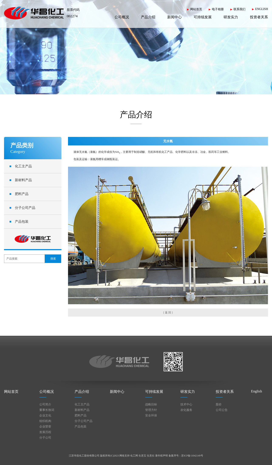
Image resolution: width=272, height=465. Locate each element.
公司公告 (222, 410)
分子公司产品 (22, 208)
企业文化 (45, 415)
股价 (219, 404)
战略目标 (151, 404)
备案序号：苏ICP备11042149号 (186, 455)
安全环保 (151, 415)
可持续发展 (203, 17)
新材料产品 (20, 180)
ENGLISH (261, 9)
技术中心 (186, 404)
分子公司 (45, 437)
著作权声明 (161, 455)
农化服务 (186, 410)
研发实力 (231, 17)
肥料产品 (18, 194)
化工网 (134, 455)
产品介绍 (148, 17)
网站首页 (196, 9)
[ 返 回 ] (168, 312)
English (256, 391)
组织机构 (45, 421)
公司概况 (122, 17)
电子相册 (218, 9)
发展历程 (45, 432)
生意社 (150, 455)
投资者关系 (259, 17)
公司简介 (45, 404)
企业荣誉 (45, 426)
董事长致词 (46, 410)
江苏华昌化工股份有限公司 (84, 455)
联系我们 (239, 9)
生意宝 (142, 455)
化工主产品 (20, 166)
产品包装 (18, 221)
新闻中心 (174, 17)
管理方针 (151, 410)
